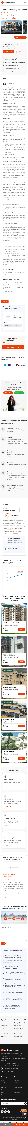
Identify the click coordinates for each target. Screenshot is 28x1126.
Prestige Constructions (20, 1023)
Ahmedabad (4, 1033)
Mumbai (3, 1023)
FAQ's (18, 52)
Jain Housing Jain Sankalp (11, 623)
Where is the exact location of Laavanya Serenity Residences (12, 956)
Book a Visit (8, 392)
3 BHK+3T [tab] (4, 301)
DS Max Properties (19, 1031)
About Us (3, 1087)
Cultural (3, 1082)
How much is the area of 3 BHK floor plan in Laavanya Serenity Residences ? (12, 1000)
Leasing (16, 1085)
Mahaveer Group (19, 1033)
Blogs (2, 1092)
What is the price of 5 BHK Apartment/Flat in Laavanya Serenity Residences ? (11, 1007)
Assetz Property (18, 1036)
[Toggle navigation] (25, 2)
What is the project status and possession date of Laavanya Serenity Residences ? (12, 985)
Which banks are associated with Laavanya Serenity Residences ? (12, 978)
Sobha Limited (18, 1025)
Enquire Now (20, 1124)
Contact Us (4, 1090)
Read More (15, 533)
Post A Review (20, 37)
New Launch (17, 1080)
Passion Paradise (8, 719)
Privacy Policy (5, 1094)
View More (7, 787)
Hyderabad (4, 1036)
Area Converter (18, 1087)
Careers (3, 1085)
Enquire (21, 629)
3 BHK (14, 315)
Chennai (3, 1031)
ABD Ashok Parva (8, 751)
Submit (3, 943)
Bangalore (4, 1025)
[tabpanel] (13, 321)
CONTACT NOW (8, 52)
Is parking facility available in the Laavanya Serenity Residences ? (13, 973)
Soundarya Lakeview (9, 687)
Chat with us (18, 392)
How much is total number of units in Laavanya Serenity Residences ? (13, 992)
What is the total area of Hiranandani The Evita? (10, 967)
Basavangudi (5, 15)
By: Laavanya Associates (17, 15)
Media (2, 1080)
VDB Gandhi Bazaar (9, 655)
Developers (17, 1094)
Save (7, 37)
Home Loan (17, 1090)
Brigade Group (18, 1028)
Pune (2, 1028)
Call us (7, 1124)
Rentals (16, 1082)
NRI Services (17, 1092)
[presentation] (5, 301)
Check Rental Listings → (13, 347)
